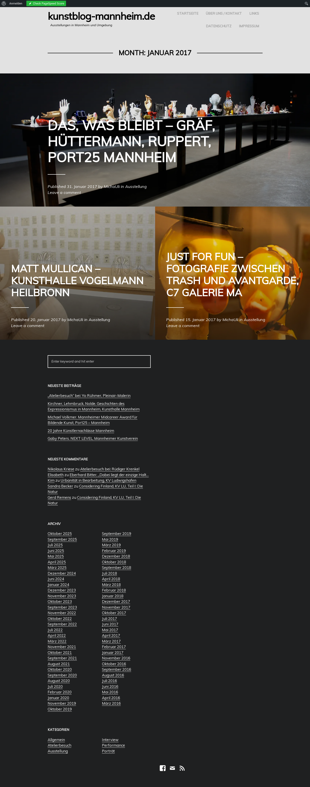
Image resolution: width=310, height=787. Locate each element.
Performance (113, 745)
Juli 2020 (55, 686)
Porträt (108, 751)
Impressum (249, 26)
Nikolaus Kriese (61, 469)
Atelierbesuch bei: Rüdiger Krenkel (109, 469)
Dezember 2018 (116, 556)
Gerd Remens (59, 497)
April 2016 (111, 697)
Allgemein (56, 739)
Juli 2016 (109, 680)
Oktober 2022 (60, 618)
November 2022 (62, 612)
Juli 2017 (109, 618)
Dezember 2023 (62, 590)
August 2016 (113, 675)
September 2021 (62, 658)
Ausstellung (58, 751)
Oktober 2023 (60, 601)
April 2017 (111, 635)
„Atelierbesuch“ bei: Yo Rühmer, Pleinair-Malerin (89, 395)
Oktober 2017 (114, 612)
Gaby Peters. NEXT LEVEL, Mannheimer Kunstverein (93, 438)
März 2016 (111, 703)
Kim (51, 480)
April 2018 (111, 578)
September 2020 (62, 675)
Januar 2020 (58, 697)
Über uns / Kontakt (224, 13)
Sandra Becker (60, 486)
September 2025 (62, 539)
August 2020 (59, 680)
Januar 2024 (58, 584)
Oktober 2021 (60, 652)
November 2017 (116, 607)
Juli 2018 (109, 573)
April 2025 (57, 562)
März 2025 (57, 567)
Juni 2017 (110, 624)
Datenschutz (218, 26)
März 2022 (57, 641)
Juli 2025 (55, 544)
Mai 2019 (110, 539)
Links (254, 13)
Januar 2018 (112, 596)
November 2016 (116, 658)
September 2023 (62, 607)
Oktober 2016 (114, 663)
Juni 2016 (110, 686)
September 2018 (116, 567)
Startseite (187, 13)
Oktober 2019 (60, 709)
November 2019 (62, 703)
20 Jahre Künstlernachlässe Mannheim (81, 430)
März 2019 (111, 544)
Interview (110, 739)
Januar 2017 (112, 652)
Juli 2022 (55, 629)
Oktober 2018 (114, 562)
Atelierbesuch (59, 745)
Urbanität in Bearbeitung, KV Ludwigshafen (98, 480)
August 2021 (59, 663)
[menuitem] (4, 3)
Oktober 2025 (60, 533)
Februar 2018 (114, 590)
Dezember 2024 (62, 573)
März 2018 (111, 584)
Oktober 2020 (60, 669)
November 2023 (62, 596)
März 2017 (111, 641)
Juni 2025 (56, 550)
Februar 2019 (114, 550)
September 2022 (62, 624)
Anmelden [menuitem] (15, 3)
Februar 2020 (60, 692)
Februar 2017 (114, 646)
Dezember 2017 (116, 601)
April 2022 (57, 635)
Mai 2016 (110, 692)
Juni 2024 (56, 578)
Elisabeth (56, 474)
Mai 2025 (56, 556)
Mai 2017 (110, 629)
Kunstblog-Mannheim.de (101, 16)
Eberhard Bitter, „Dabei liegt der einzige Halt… (109, 474)
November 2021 (62, 646)
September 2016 (116, 669)
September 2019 (116, 533)
